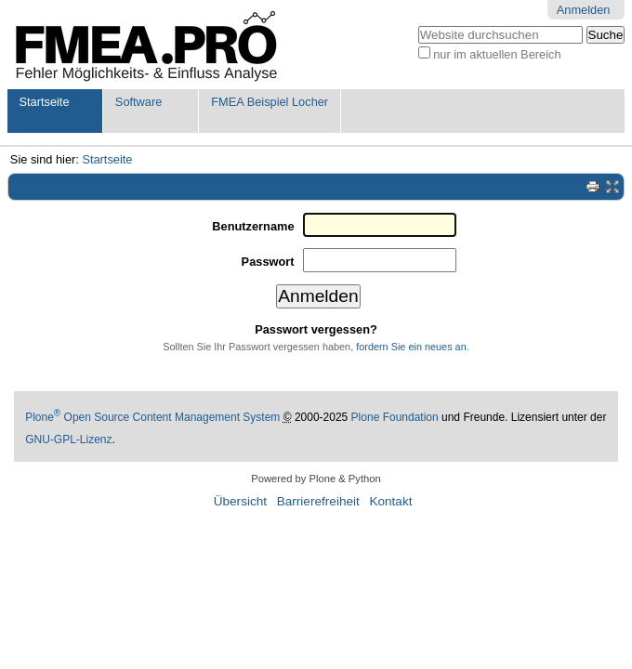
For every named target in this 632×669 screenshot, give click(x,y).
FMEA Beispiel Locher (269, 102)
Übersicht (240, 501)
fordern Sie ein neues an (411, 346)
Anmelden (584, 10)
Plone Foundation (395, 417)
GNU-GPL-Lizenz (68, 439)
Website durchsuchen (416, 25)
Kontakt (390, 501)
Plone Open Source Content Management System (152, 417)
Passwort (268, 262)
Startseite (44, 102)
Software (139, 102)
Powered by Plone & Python (315, 478)
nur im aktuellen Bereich (496, 54)
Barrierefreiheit (318, 501)
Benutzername (253, 226)
